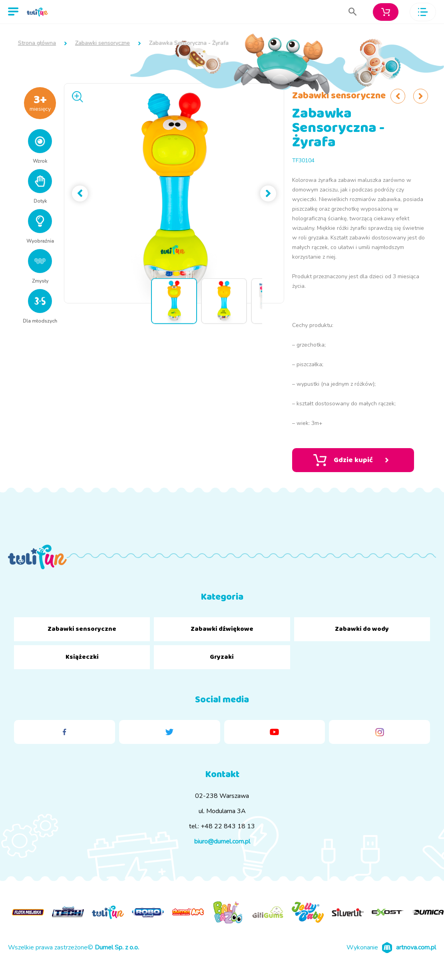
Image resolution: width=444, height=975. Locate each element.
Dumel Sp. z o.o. (117, 947)
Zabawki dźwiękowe (222, 629)
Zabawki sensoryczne (102, 43)
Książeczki (82, 657)
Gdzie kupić (350, 460)
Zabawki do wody (362, 629)
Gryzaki (222, 657)
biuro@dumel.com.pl (222, 841)
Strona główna (37, 43)
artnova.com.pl (416, 947)
